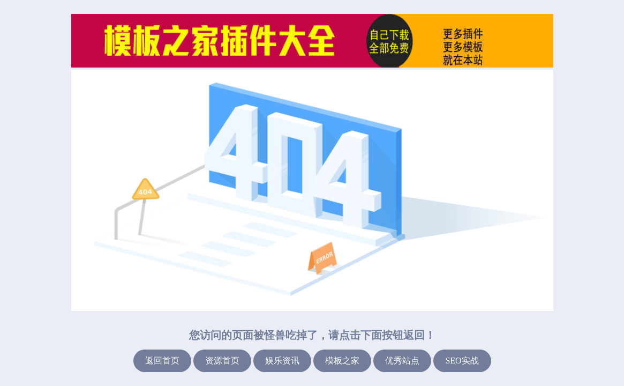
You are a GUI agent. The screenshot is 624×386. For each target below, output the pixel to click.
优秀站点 (402, 360)
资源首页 (222, 360)
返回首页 (162, 360)
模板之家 (342, 360)
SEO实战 (461, 360)
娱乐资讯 (282, 360)
